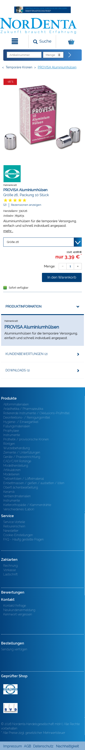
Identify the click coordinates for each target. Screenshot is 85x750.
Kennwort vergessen (17, 614)
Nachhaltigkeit (67, 746)
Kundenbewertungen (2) (26, 354)
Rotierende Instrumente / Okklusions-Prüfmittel (36, 413)
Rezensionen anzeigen (26, 204)
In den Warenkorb (61, 277)
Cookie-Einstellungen (18, 535)
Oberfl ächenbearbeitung (20, 487)
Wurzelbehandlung (16, 448)
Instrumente (11, 435)
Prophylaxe (11, 430)
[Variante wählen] (42, 242)
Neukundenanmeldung (19, 610)
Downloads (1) (17, 370)
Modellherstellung (15, 465)
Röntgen (9, 443)
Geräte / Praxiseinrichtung (21, 457)
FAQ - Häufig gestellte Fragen (23, 539)
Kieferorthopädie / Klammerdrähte (27, 505)
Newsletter (10, 530)
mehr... (8, 231)
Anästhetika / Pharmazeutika (23, 409)
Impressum (12, 746)
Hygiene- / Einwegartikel (20, 422)
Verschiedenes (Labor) (18, 509)
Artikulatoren (12, 470)
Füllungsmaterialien (16, 426)
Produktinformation (23, 306)
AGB (27, 746)
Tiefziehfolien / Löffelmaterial (23, 478)
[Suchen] (42, 41)
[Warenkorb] (70, 41)
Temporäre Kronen (19, 67)
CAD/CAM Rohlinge (17, 461)
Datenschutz (43, 746)
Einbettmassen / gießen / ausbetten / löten (33, 483)
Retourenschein (14, 526)
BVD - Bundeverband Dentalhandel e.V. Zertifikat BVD (10, 708)
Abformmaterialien (16, 404)
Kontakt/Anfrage (14, 605)
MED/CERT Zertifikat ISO (10, 689)
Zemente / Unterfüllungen (21, 452)
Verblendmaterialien (17, 496)
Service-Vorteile (14, 522)
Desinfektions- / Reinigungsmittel (26, 417)
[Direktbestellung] (70, 55)
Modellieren (11, 474)
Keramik (9, 492)
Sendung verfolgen (14, 649)
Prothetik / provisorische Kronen (26, 439)
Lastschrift (10, 574)
